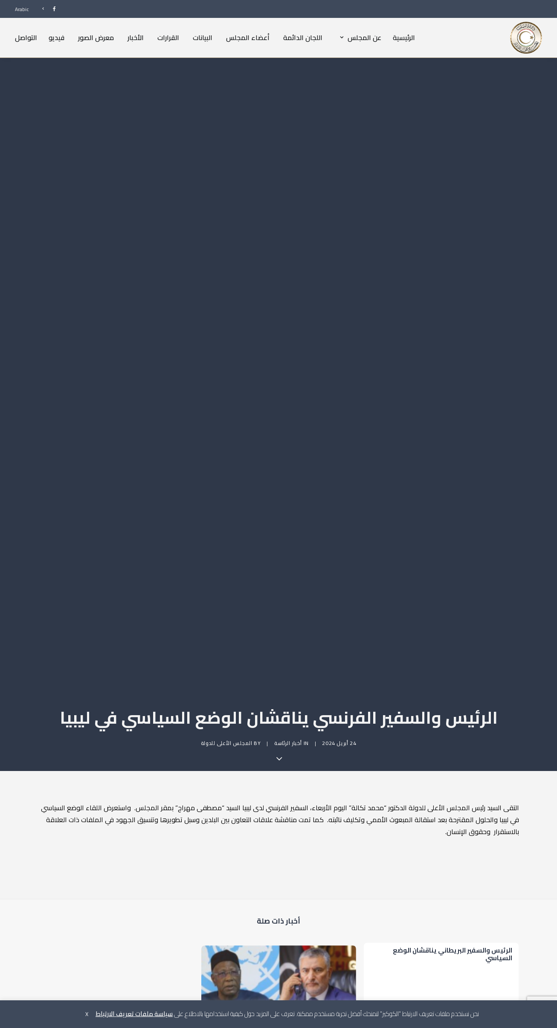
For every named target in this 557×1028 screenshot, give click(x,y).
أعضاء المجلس (248, 37)
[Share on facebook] (322, 928)
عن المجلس (358, 37)
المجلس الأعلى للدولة (226, 590)
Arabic (22, 9)
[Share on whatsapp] (268, 928)
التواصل (26, 37)
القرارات (168, 37)
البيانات (202, 37)
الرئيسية (404, 37)
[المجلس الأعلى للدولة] (526, 38)
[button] (278, 862)
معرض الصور (96, 37)
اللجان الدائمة (302, 37)
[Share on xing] (246, 928)
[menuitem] (45, 8)
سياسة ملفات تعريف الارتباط (134, 1014)
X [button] (86, 1014)
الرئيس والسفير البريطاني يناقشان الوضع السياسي (452, 809)
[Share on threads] (301, 928)
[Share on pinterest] (290, 928)
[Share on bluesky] (257, 928)
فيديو (56, 37)
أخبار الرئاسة (288, 590)
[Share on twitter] (312, 928)
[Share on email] (234, 928)
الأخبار (136, 37)
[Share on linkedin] (279, 928)
